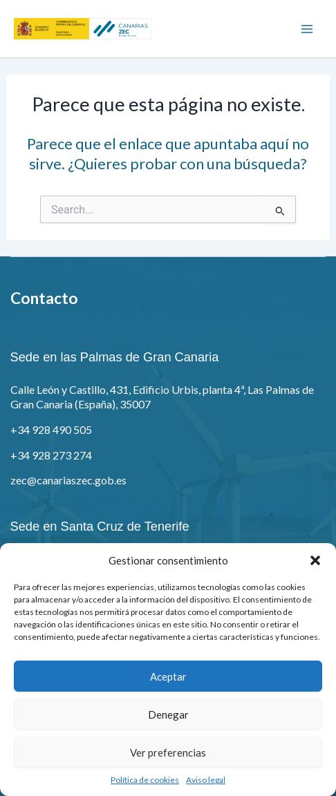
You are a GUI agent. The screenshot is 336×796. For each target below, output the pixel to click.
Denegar (168, 714)
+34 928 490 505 (51, 429)
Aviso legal (205, 780)
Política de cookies (145, 780)
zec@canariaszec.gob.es (68, 479)
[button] (315, 560)
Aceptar (168, 676)
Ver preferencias (168, 752)
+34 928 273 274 (51, 455)
